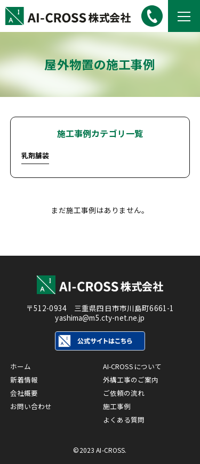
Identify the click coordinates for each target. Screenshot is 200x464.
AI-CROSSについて (135, 361)
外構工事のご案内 (133, 376)
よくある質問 (125, 419)
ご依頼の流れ (125, 390)
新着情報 (25, 376)
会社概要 (25, 390)
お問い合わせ (32, 405)
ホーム (21, 361)
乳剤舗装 (35, 155)
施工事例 (118, 405)
